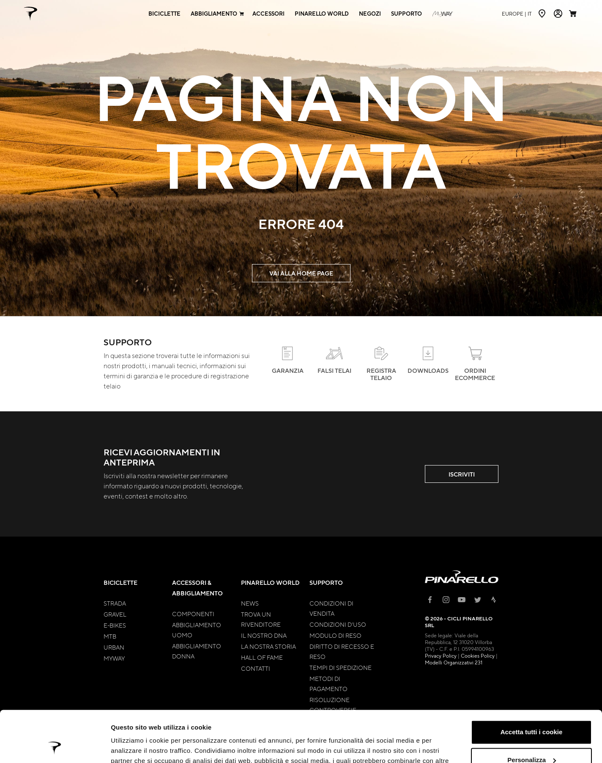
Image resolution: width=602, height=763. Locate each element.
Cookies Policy (478, 655)
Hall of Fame (262, 657)
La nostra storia (268, 646)
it (517, 13)
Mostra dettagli (133, 746)
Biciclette (120, 582)
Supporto (326, 582)
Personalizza (531, 711)
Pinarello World (270, 582)
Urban (114, 647)
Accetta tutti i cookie (532, 684)
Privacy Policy (441, 655)
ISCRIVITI (462, 474)
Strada (115, 603)
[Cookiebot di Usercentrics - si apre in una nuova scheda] (55, 746)
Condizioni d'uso (337, 624)
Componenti (193, 613)
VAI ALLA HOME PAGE (301, 273)
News (250, 603)
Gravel (115, 614)
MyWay (114, 658)
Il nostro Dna (264, 635)
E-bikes (115, 625)
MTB (110, 636)
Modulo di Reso (335, 635)
